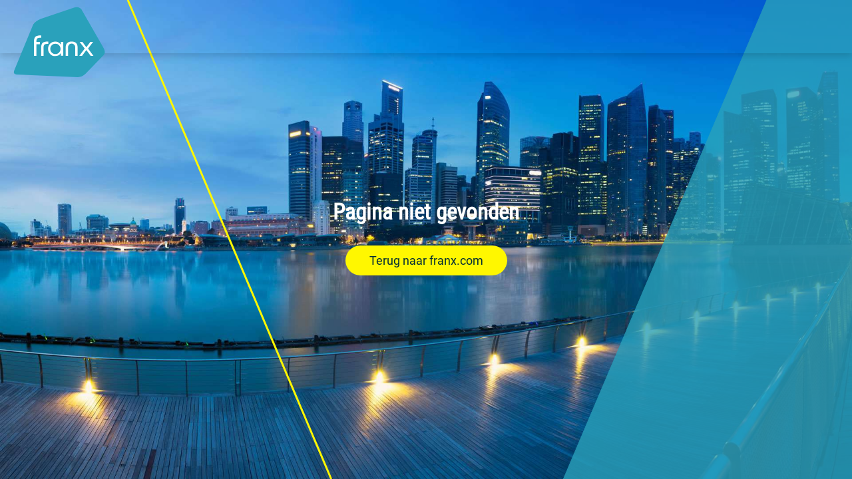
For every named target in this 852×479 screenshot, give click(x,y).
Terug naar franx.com (426, 260)
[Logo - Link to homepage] (59, 35)
